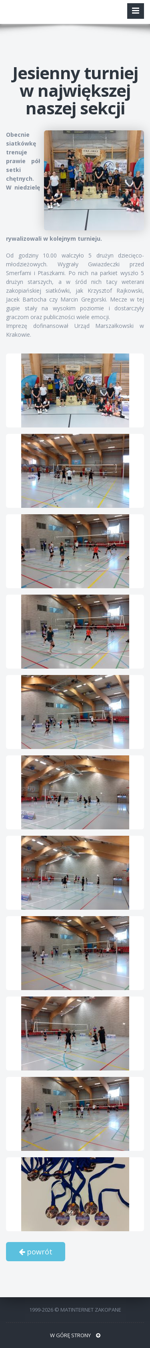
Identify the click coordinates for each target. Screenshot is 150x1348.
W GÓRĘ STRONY (75, 1335)
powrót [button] (35, 1251)
